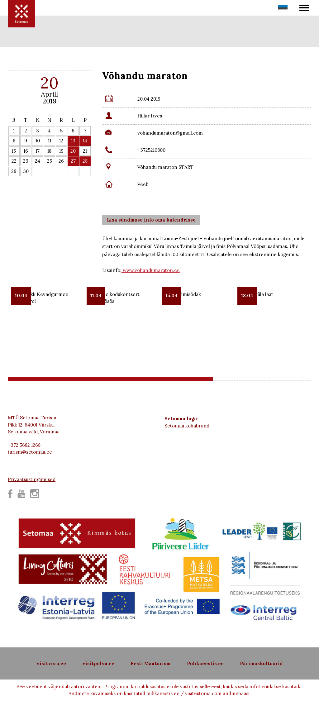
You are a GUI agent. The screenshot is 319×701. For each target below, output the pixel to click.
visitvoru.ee (51, 663)
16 (26, 151)
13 (73, 141)
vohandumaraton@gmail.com (170, 133)
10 (38, 141)
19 (61, 151)
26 (61, 161)
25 (49, 161)
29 (14, 171)
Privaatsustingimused (31, 479)
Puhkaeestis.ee (205, 663)
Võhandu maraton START (165, 167)
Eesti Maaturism (151, 663)
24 (37, 161)
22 (14, 161)
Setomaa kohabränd (186, 426)
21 (85, 151)
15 (14, 151)
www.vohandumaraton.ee (150, 270)
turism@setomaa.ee (30, 452)
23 (25, 161)
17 (38, 151)
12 (61, 141)
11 (49, 141)
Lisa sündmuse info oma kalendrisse (151, 220)
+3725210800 (151, 150)
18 (49, 151)
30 (26, 171)
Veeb (143, 184)
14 (85, 141)
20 (73, 151)
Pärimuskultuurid (261, 663)
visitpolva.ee (98, 663)
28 (85, 161)
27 (73, 161)
